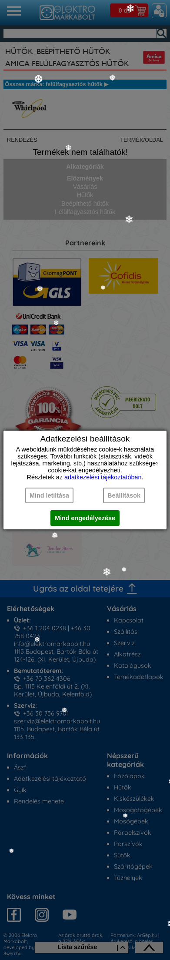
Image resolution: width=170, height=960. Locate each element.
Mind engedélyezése (85, 518)
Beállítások (123, 495)
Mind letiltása (49, 495)
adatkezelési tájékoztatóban (103, 477)
